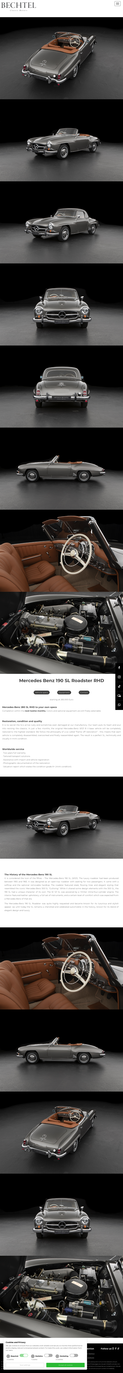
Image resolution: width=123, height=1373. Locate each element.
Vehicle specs (41, 692)
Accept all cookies (66, 1365)
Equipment (64, 692)
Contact (84, 692)
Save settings (25, 1365)
